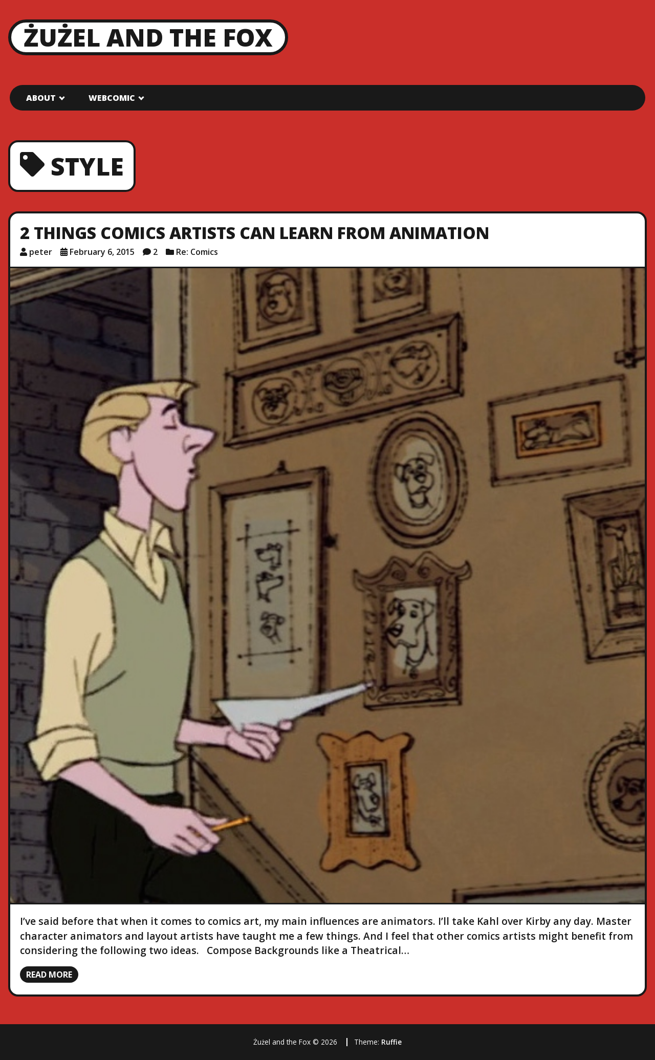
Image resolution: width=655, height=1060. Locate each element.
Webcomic (112, 97)
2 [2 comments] (155, 251)
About (41, 97)
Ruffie (391, 1042)
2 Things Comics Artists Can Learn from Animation (254, 233)
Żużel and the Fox (148, 37)
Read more (49, 974)
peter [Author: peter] (40, 251)
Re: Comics (197, 251)
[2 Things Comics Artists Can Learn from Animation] (327, 585)
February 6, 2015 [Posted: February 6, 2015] (102, 251)
